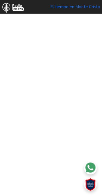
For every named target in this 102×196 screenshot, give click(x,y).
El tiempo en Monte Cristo (75, 7)
